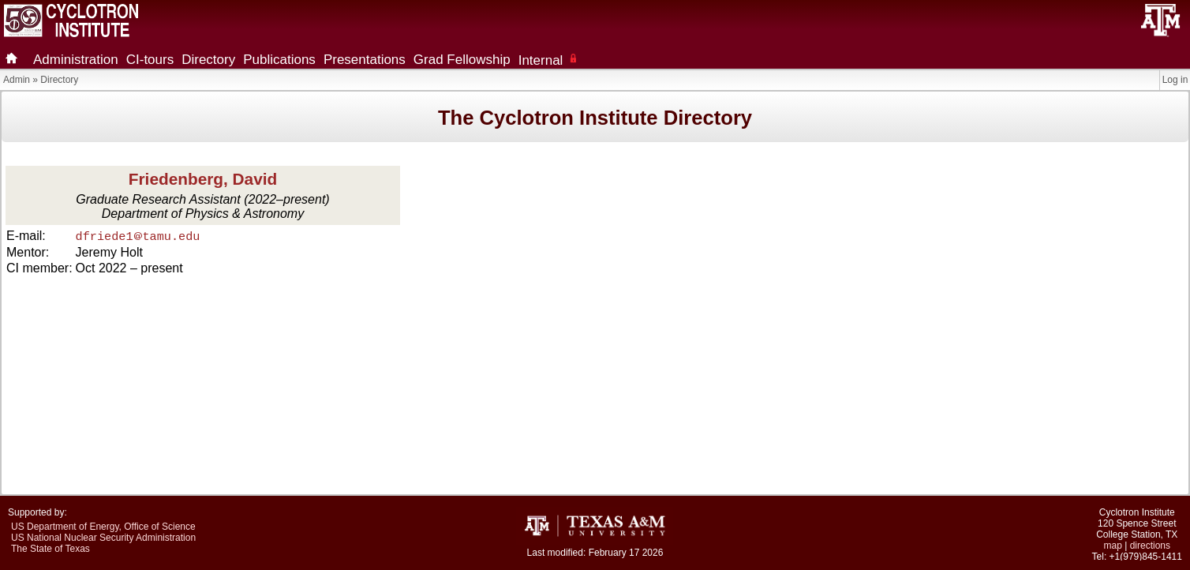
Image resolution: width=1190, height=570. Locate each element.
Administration (75, 59)
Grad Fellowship (462, 59)
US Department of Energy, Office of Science (103, 526)
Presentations (365, 59)
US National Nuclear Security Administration (103, 537)
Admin (16, 79)
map (1113, 545)
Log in (1175, 79)
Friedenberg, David (203, 179)
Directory (208, 59)
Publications (279, 59)
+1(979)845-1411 (1146, 556)
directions (1150, 545)
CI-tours (150, 59)
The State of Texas (50, 548)
